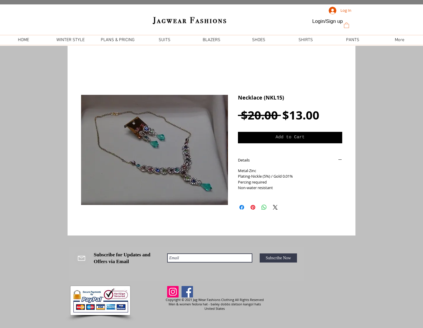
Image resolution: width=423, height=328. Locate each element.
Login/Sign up (327, 21)
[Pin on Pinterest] (252, 207)
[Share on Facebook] (241, 207)
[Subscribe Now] (278, 258)
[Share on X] (275, 207)
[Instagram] (173, 291)
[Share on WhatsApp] (264, 207)
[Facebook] (187, 291)
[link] (346, 25)
